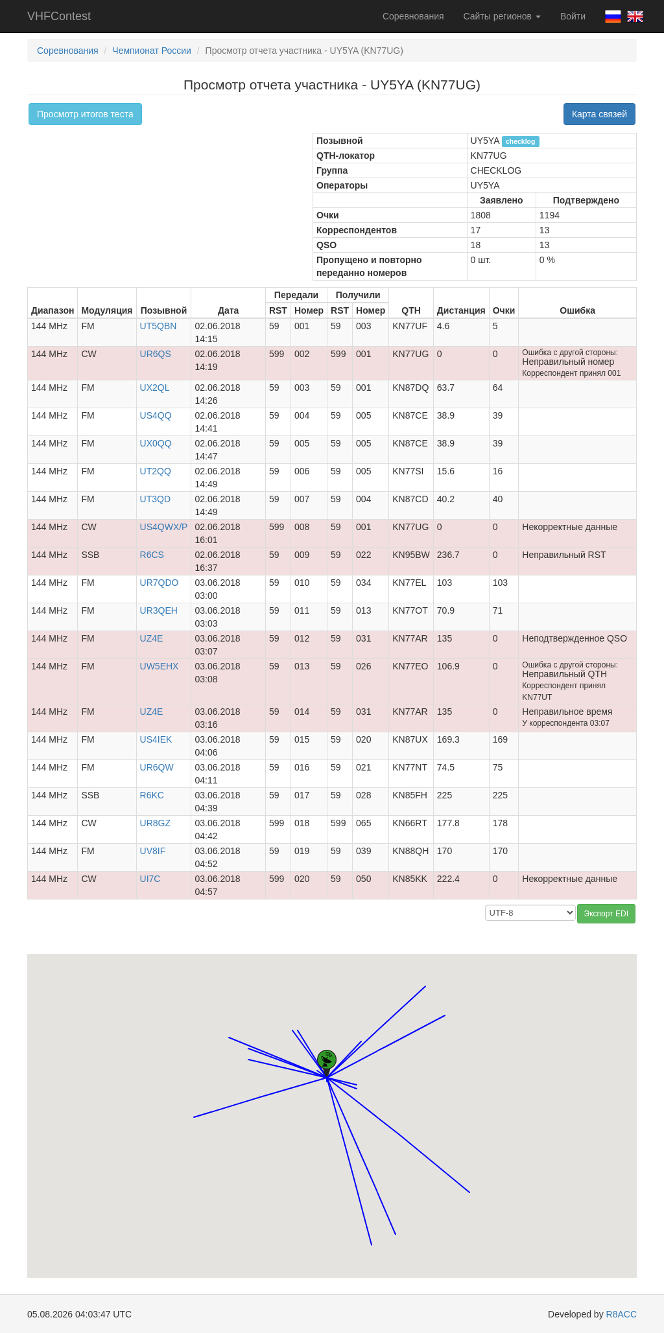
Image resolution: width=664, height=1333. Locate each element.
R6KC (152, 795)
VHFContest (59, 16)
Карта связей (599, 114)
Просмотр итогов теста (85, 114)
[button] (469, 1180)
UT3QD (155, 499)
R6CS (152, 555)
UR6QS (155, 354)
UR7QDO (159, 582)
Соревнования (413, 16)
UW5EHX (159, 666)
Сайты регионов (502, 16)
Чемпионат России (151, 50)
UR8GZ (155, 823)
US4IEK (156, 739)
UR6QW (157, 767)
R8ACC (621, 1314)
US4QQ (156, 415)
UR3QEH (159, 610)
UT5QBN (158, 326)
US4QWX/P (164, 527)
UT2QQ (155, 471)
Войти (573, 16)
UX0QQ (156, 443)
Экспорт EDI (606, 913)
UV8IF (153, 851)
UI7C (150, 879)
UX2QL (155, 387)
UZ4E (151, 638)
